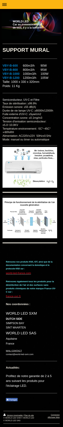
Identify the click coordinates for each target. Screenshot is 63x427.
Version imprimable (13, 415)
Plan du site (29, 415)
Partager (12, 400)
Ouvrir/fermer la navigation (31, 4)
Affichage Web (54, 417)
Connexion (55, 415)
